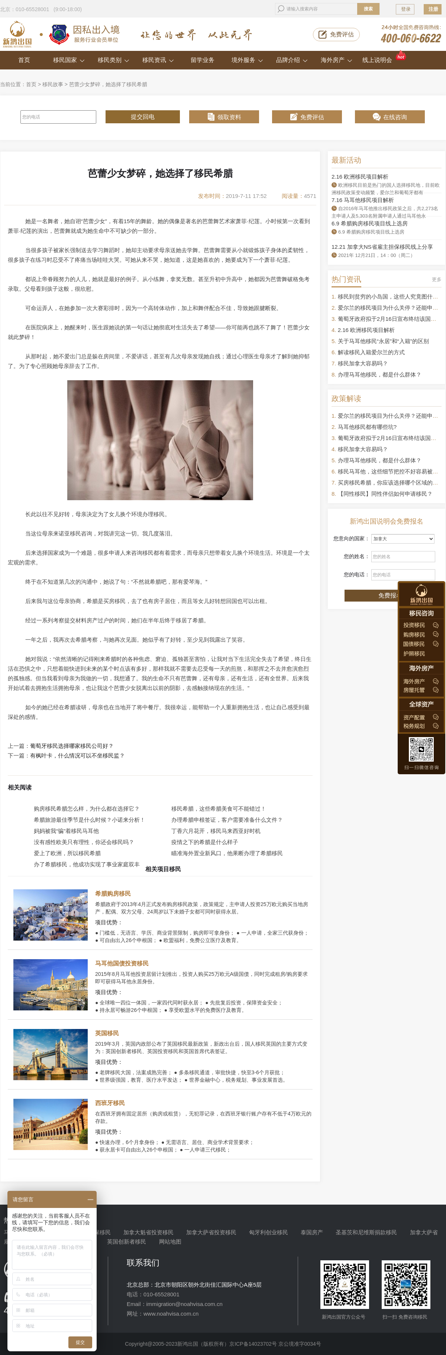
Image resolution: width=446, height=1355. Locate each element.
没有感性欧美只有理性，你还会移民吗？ (84, 842)
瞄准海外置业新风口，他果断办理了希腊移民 (227, 853)
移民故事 (52, 84)
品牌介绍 (292, 60)
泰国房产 (312, 1232)
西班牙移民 (110, 1103)
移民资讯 (158, 60)
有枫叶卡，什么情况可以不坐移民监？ (77, 756)
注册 (433, 9)
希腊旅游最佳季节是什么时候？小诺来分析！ (89, 820)
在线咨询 (395, 117)
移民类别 (113, 60)
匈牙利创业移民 (268, 1232)
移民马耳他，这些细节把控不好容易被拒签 (391, 471)
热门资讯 (346, 279)
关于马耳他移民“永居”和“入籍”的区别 (383, 341)
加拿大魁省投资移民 (148, 1232)
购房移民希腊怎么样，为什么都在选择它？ (87, 808)
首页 (24, 60)
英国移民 (107, 1033)
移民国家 (69, 60)
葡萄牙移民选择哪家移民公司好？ (72, 746)
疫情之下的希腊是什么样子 (204, 842)
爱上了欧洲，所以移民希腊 (67, 853)
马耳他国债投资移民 (122, 963)
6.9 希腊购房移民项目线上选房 (370, 223)
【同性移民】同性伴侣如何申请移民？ (385, 494)
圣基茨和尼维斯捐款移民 (366, 1232)
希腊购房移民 (113, 893)
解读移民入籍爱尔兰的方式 (371, 352)
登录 (406, 9)
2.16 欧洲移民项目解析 (360, 176)
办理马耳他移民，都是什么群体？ (379, 374)
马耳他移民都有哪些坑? (367, 427)
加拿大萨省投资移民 (211, 1232)
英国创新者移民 (126, 1241)
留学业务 (202, 60)
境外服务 (247, 60)
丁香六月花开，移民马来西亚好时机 (216, 831)
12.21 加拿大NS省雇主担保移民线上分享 (382, 247)
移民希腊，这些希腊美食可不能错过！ (218, 808)
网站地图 (170, 1241)
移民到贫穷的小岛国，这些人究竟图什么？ (391, 296)
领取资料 (229, 117)
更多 (437, 279)
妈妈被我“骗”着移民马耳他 (66, 831)
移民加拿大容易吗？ (363, 363)
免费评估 (342, 34)
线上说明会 (384, 57)
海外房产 (336, 60)
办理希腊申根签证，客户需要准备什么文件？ (227, 820)
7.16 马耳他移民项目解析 (363, 200)
